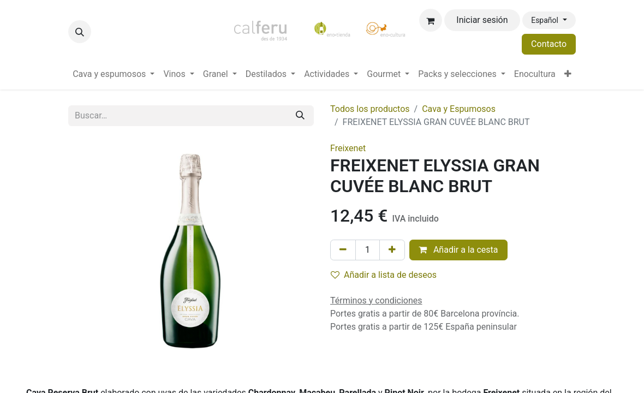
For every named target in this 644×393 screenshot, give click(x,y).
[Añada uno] (392, 250)
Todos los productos (370, 109)
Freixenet (348, 148)
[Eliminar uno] (343, 250)
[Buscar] (300, 115)
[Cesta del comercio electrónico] (430, 20)
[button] (79, 31)
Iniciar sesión (482, 20)
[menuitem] (113, 74)
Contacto (549, 44)
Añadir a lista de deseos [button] (384, 275)
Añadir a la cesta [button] (458, 250)
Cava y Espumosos (459, 109)
